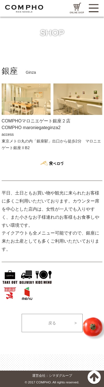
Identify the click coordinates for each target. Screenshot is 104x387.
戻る (52, 323)
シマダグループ (60, 375)
